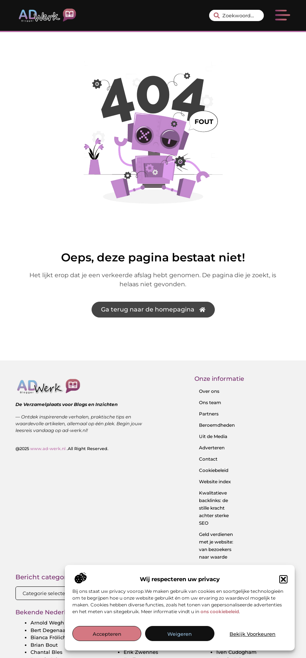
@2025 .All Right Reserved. (62, 448)
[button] (283, 579)
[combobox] (236, 15)
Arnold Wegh (47, 623)
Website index (215, 481)
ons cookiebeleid (219, 611)
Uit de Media (213, 436)
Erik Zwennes (141, 652)
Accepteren (107, 634)
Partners (209, 414)
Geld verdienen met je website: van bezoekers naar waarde (216, 545)
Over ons (209, 391)
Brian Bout (44, 645)
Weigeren (179, 634)
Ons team (210, 402)
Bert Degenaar (49, 630)
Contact (208, 459)
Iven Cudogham (236, 652)
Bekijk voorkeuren (252, 634)
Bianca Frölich (48, 637)
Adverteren (212, 447)
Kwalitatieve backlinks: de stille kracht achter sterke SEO (214, 508)
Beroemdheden (217, 425)
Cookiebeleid (213, 470)
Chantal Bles (47, 652)
